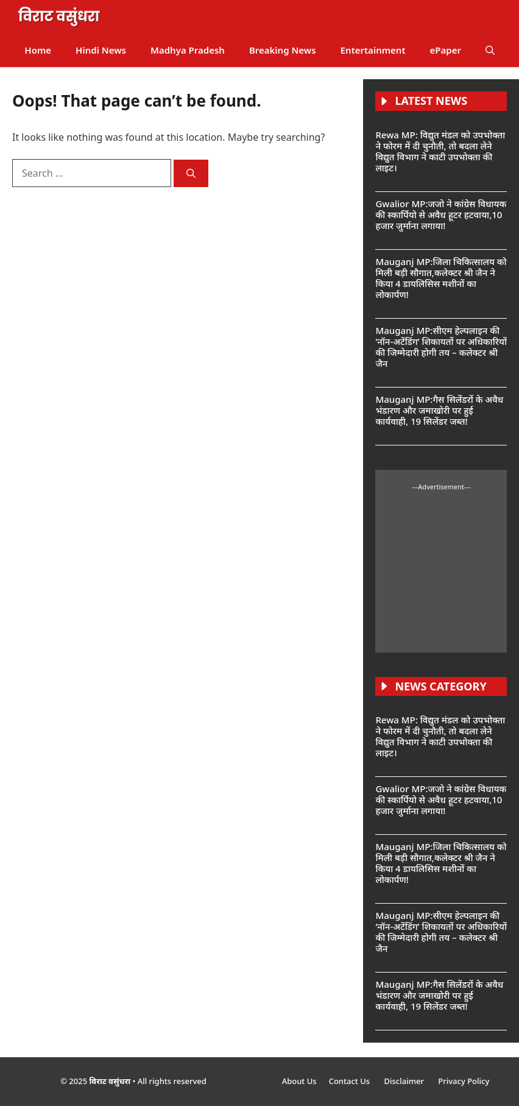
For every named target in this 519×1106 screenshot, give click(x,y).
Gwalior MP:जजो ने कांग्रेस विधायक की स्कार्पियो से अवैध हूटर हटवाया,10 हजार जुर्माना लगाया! (440, 214)
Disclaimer (405, 1081)
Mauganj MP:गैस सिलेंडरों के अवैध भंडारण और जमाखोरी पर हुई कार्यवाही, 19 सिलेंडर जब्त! (439, 410)
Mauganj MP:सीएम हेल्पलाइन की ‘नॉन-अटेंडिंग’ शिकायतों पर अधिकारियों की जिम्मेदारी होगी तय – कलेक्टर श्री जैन (441, 346)
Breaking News (282, 50)
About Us (299, 1081)
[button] (490, 50)
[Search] (191, 173)
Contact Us (350, 1081)
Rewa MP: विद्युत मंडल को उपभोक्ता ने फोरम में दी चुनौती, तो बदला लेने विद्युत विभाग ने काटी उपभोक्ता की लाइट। (440, 151)
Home (37, 50)
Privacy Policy (463, 1081)
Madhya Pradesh (187, 50)
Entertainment (373, 50)
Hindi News (101, 50)
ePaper (445, 50)
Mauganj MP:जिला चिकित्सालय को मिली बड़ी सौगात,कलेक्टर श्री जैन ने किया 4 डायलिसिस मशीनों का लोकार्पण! (440, 277)
